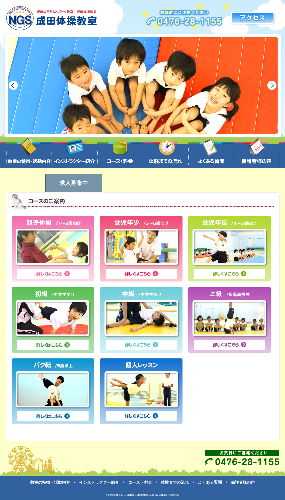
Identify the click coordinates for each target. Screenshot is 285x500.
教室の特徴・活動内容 (50, 482)
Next (271, 85)
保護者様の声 (243, 482)
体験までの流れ (175, 482)
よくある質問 (210, 482)
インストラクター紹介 (99, 482)
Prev (13, 85)
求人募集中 (74, 183)
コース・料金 (140, 482)
